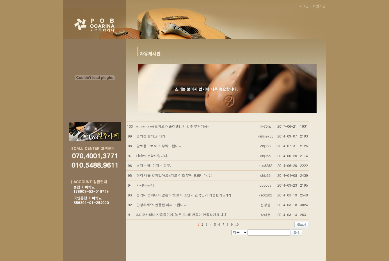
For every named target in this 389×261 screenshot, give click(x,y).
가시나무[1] (145, 185)
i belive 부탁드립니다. (152, 156)
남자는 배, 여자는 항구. (153, 166)
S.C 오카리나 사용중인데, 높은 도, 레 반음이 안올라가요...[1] (181, 215)
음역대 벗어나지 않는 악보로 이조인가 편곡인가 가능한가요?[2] (183, 195)
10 (237, 224)
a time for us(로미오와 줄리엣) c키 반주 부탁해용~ (172, 126)
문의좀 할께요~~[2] (150, 136)
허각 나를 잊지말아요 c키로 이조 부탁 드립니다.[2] (174, 175)
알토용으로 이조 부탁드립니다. (159, 146)
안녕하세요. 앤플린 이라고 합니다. (162, 205)
